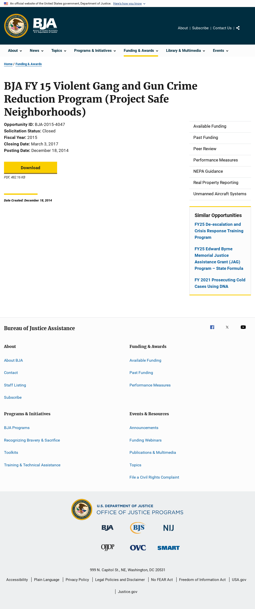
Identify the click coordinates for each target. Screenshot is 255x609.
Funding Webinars (146, 440)
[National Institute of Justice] (169, 532)
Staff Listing (15, 385)
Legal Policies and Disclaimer (120, 579)
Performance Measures (150, 385)
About (183, 28)
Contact (11, 372)
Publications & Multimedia (153, 452)
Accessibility (17, 579)
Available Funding (145, 360)
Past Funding (141, 372)
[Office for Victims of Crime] (138, 551)
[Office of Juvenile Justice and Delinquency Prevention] (107, 552)
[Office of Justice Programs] (16, 26)
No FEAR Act (162, 579)
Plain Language (46, 579)
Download (30, 167)
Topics (135, 464)
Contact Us (222, 28)
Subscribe (200, 28)
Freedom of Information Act (202, 579)
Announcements (144, 427)
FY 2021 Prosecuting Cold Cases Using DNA (220, 283)
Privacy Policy (77, 579)
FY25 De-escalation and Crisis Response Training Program (219, 231)
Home (8, 64)
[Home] (45, 26)
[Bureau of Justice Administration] (107, 531)
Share (241, 32)
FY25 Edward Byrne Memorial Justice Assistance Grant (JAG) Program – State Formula (219, 258)
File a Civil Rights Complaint (154, 477)
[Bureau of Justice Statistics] (138, 534)
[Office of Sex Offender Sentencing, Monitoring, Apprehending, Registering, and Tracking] (169, 551)
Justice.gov (127, 591)
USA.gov (239, 579)
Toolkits (11, 452)
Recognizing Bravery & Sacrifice (32, 440)
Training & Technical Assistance (32, 464)
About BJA (13, 360)
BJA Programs (17, 427)
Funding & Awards (29, 64)
